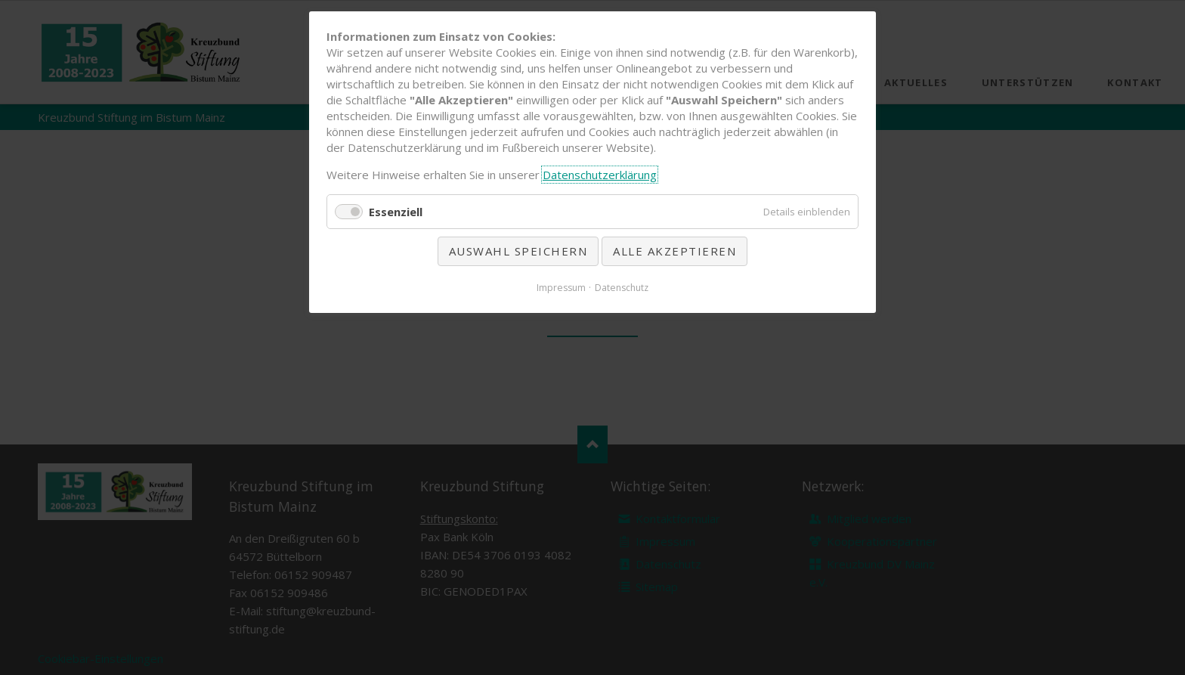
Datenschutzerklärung (600, 174)
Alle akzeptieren (674, 251)
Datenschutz (621, 287)
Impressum (561, 287)
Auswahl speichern (518, 251)
